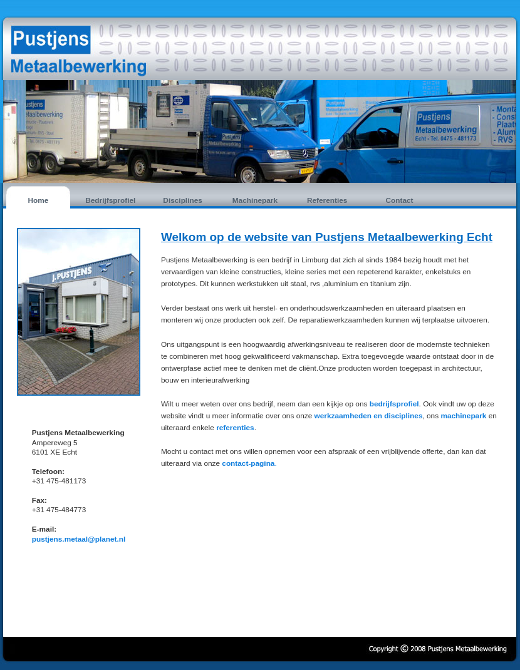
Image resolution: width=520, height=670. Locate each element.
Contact (399, 200)
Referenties (327, 200)
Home (38, 200)
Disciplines (182, 200)
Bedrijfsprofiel (110, 200)
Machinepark (255, 200)
